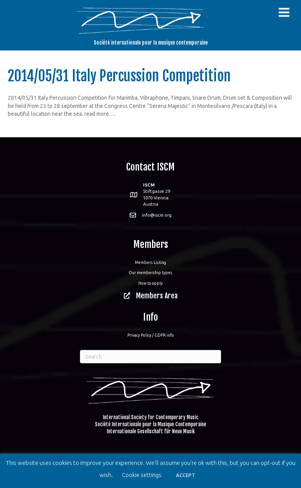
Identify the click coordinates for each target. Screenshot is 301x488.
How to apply (150, 283)
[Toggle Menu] (284, 12)
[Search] (150, 356)
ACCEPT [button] (185, 475)
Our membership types (150, 272)
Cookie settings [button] (141, 475)
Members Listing (150, 262)
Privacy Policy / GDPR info (150, 335)
